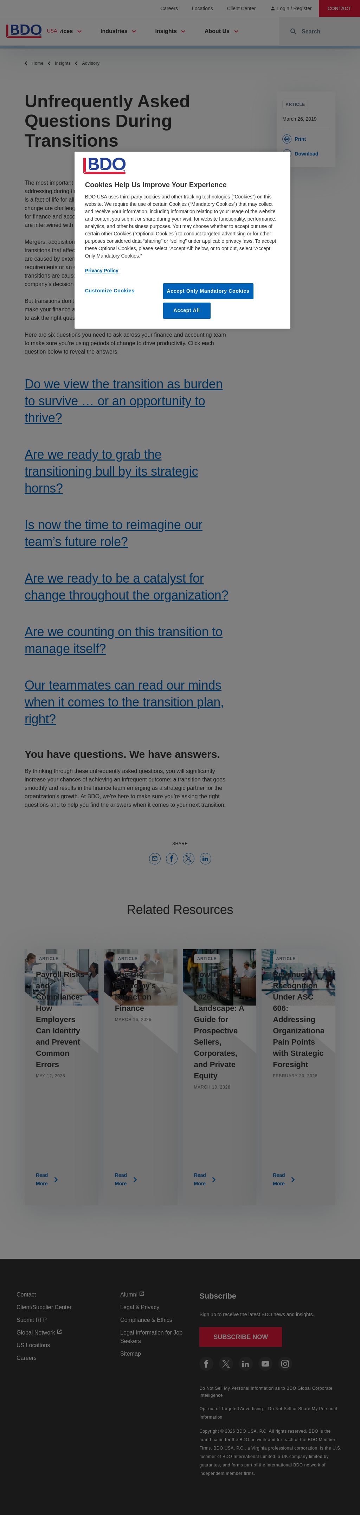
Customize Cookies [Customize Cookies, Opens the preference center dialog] (110, 290)
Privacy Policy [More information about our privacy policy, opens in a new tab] (101, 270)
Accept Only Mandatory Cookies (208, 291)
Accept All (187, 310)
